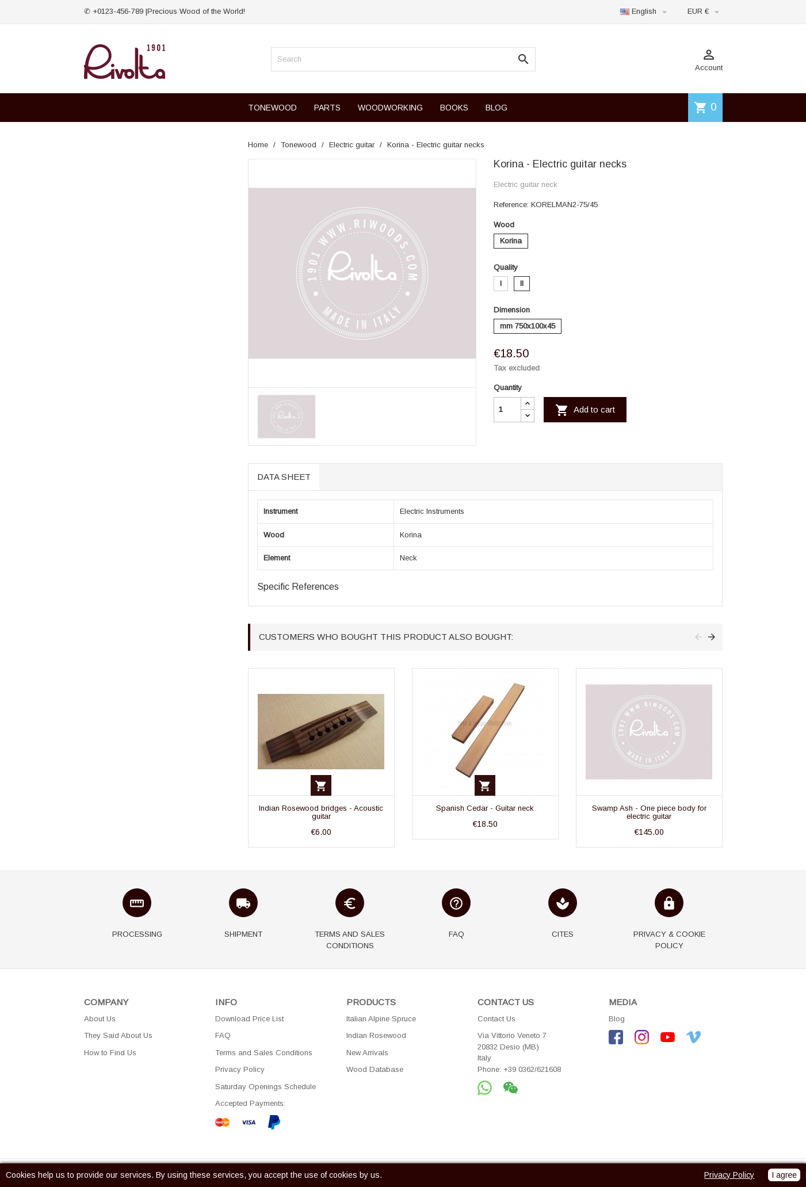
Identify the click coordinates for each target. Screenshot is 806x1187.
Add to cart (585, 410)
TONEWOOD (272, 107)
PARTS (327, 107)
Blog (617, 1018)
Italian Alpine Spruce (381, 1018)
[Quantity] (507, 409)
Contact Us (496, 1018)
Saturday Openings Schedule (265, 1086)
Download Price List (249, 1018)
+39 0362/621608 (532, 1069)
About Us (100, 1018)
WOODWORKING (390, 107)
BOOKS (454, 107)
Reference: (511, 204)
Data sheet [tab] (284, 477)
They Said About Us (118, 1035)
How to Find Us (110, 1052)
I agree (784, 1175)
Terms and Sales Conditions (263, 1052)
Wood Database (374, 1069)
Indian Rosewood (376, 1035)
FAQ (223, 1035)
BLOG (496, 107)
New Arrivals (367, 1052)
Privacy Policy (240, 1069)
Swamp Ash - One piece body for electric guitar (649, 812)
